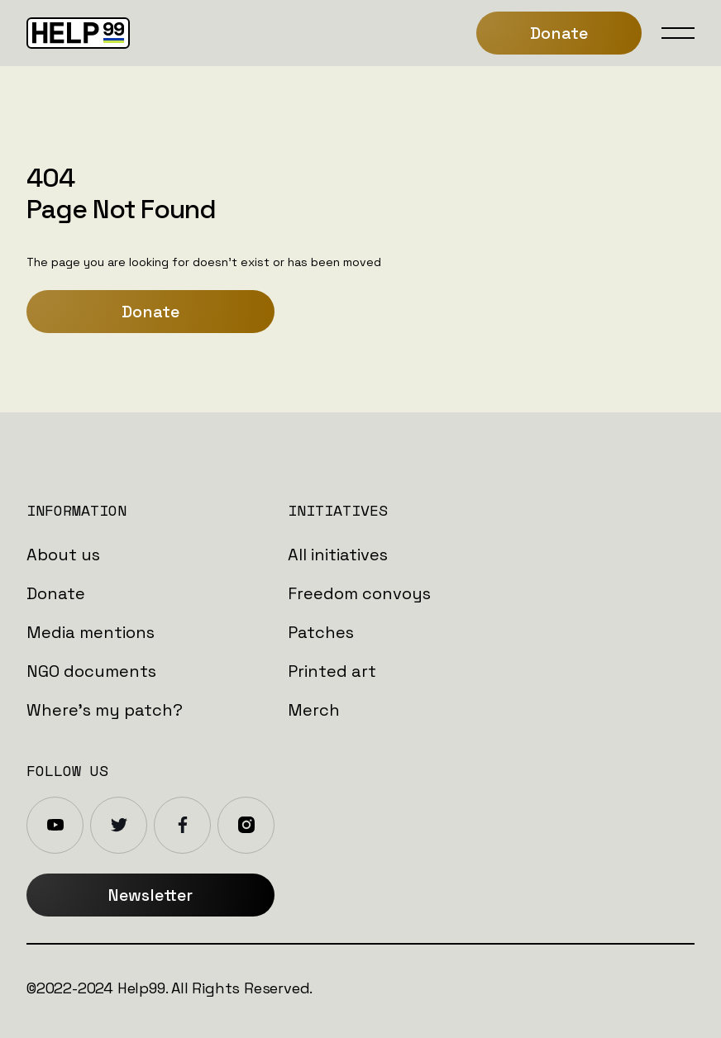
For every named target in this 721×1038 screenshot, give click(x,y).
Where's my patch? (104, 710)
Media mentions (90, 632)
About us (63, 554)
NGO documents (91, 671)
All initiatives (338, 554)
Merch (314, 710)
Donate (150, 311)
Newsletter (150, 895)
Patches (321, 632)
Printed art (332, 671)
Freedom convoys (359, 593)
